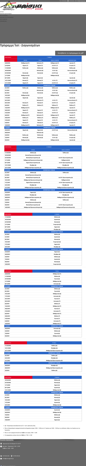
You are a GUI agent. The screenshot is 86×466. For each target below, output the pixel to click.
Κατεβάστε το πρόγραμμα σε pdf (70, 53)
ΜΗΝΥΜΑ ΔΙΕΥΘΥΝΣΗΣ (6, 13)
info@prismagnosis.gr (8, 458)
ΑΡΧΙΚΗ (2, 11)
